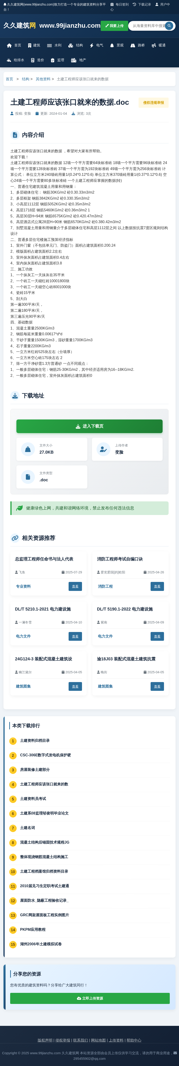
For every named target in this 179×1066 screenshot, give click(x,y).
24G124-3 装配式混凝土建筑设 (43, 659)
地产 (78, 60)
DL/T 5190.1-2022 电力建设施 (125, 609)
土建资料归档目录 (35, 741)
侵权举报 (62, 1040)
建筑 (34, 45)
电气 (96, 45)
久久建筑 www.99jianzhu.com (52, 26)
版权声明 (45, 1040)
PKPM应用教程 (33, 929)
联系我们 (80, 1040)
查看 (75, 586)
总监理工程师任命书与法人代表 (44, 559)
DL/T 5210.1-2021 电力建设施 (43, 609)
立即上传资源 (90, 998)
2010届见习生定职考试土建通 (44, 886)
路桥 (137, 45)
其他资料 (43, 79)
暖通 (159, 45)
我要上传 (114, 26)
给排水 (15, 60)
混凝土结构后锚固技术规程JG (44, 842)
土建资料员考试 (33, 799)
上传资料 (116, 1040)
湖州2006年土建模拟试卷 (41, 944)
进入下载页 (89, 426)
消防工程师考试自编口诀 (120, 559)
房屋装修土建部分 (35, 770)
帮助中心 (134, 1040)
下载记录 (142, 4)
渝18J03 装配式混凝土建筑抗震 (126, 659)
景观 (117, 45)
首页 (14, 45)
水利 (54, 45)
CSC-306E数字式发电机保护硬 (45, 755)
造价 (37, 60)
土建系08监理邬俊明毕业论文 (44, 813)
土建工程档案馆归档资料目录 (44, 871)
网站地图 (98, 1040)
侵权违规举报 (153, 103)
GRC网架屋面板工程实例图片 (44, 915)
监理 (57, 60)
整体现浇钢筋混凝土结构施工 (44, 857)
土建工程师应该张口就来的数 (44, 784)
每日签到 (119, 4)
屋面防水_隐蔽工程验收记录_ (44, 900)
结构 (75, 45)
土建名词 (27, 828)
